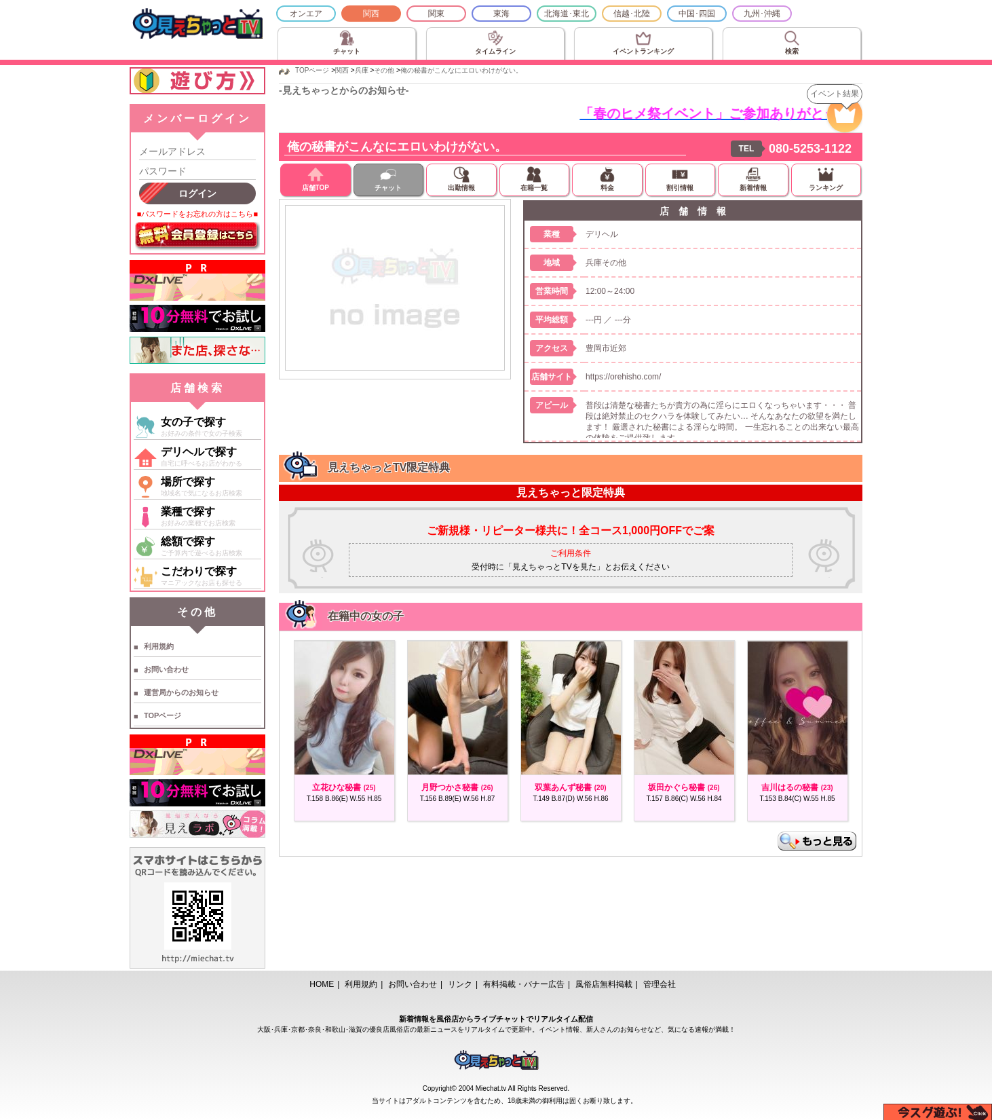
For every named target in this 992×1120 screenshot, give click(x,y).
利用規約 (159, 646)
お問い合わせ (166, 669)
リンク (460, 984)
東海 (501, 13)
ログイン (197, 193)
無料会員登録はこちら (197, 236)
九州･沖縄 (762, 13)
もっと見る (817, 841)
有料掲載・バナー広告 (524, 984)
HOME (321, 984)
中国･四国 (697, 13)
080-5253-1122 (810, 148)
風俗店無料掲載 (603, 984)
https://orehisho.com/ (623, 376)
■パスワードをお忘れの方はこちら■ (197, 214)
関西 (371, 13)
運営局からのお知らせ (181, 692)
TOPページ (162, 715)
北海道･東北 (566, 13)
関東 (436, 13)
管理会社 (659, 984)
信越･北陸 (631, 13)
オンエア (306, 13)
